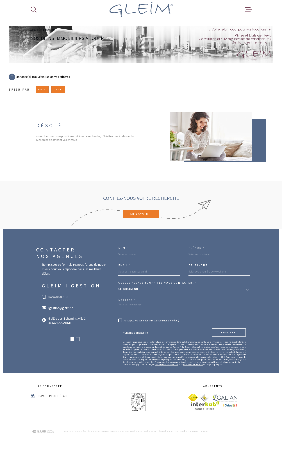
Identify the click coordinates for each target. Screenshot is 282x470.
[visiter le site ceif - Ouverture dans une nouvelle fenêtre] (205, 420)
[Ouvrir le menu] (248, 9)
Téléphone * (199, 288)
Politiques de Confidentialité (166, 387)
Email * (124, 288)
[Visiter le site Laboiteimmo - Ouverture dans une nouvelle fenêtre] (43, 454)
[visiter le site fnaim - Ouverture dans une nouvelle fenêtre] (193, 420)
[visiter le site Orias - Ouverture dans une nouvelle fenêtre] (230, 428)
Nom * (123, 270)
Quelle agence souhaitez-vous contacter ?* (157, 305)
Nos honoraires (127, 454)
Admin (170, 454)
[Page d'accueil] (141, 9)
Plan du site (141, 454)
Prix (42, 112)
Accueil (35, 52)
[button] (72, 362)
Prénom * (196, 270)
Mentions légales (157, 454)
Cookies (204, 454)
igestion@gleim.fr (60, 330)
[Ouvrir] (33, 9)
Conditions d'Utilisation (193, 387)
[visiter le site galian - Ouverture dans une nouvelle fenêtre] (225, 420)
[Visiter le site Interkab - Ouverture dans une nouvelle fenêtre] (205, 428)
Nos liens (179, 454)
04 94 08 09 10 (57, 319)
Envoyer (228, 355)
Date (58, 112)
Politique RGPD (192, 454)
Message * (126, 323)
